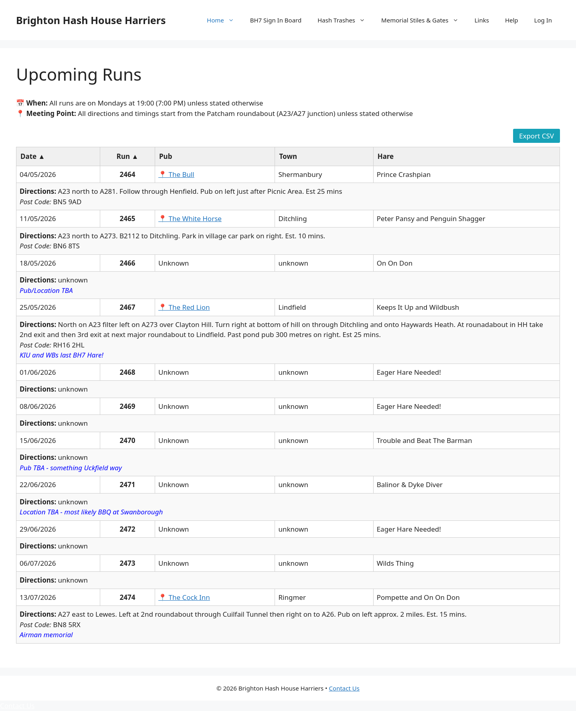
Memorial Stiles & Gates (424, 20)
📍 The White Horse (190, 218)
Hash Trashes (345, 20)
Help (511, 20)
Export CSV (536, 135)
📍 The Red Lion (184, 307)
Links (482, 20)
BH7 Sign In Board (275, 20)
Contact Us (344, 688)
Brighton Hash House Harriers (91, 20)
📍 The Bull (176, 174)
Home (224, 20)
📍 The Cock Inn (184, 597)
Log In (543, 20)
